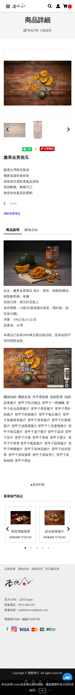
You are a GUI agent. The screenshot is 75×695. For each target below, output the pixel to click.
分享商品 (47, 148)
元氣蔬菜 (45, 30)
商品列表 (31, 30)
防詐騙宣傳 (52, 568)
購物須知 (31, 230)
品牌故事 (10, 568)
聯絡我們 (37, 568)
